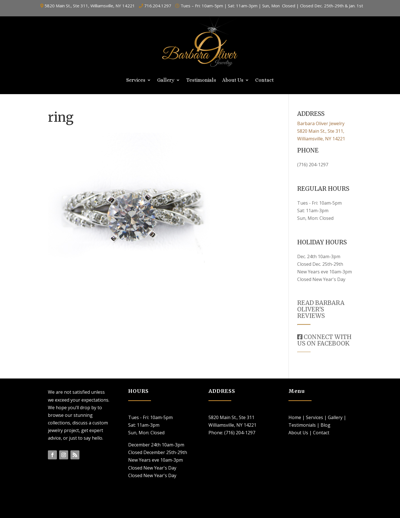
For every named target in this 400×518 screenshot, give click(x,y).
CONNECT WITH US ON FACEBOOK (324, 340)
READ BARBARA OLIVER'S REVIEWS (321, 309)
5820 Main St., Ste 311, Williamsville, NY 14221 (90, 5)
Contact (264, 80)
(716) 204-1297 (312, 164)
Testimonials (201, 80)
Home (294, 417)
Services (135, 80)
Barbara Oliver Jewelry (321, 123)
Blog (325, 425)
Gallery (165, 80)
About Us (232, 80)
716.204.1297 (157, 5)
